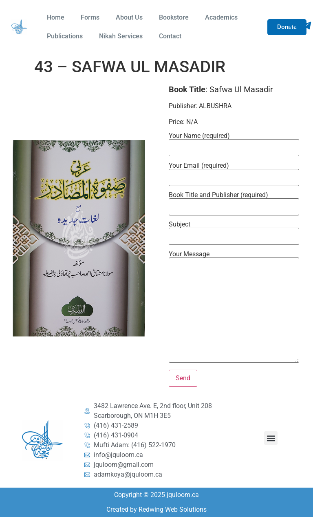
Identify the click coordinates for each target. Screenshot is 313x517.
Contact (170, 36)
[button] (271, 438)
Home (55, 17)
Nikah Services (121, 36)
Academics (221, 17)
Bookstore (174, 17)
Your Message (234, 307)
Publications (65, 36)
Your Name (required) (234, 142)
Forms (90, 17)
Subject (234, 230)
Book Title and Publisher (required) (234, 201)
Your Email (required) (234, 171)
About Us (129, 17)
